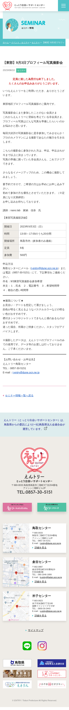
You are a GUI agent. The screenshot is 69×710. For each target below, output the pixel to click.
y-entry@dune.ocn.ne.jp (50, 611)
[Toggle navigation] (63, 5)
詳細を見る (41, 547)
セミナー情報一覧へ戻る (19, 395)
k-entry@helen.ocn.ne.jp (51, 577)
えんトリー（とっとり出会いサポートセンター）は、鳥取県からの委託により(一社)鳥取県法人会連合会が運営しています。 (35, 424)
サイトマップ (35, 630)
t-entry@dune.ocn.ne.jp (44, 268)
